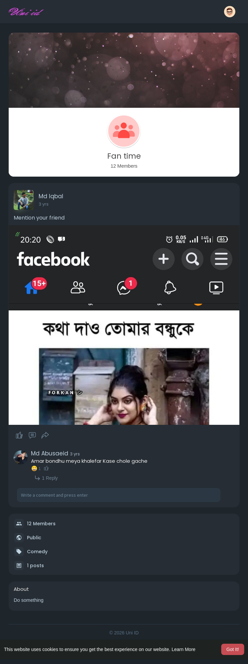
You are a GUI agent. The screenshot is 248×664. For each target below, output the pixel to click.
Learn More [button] (184, 649)
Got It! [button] (232, 649)
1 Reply (46, 478)
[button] (229, 11)
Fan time (124, 156)
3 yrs (44, 204)
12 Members (41, 523)
